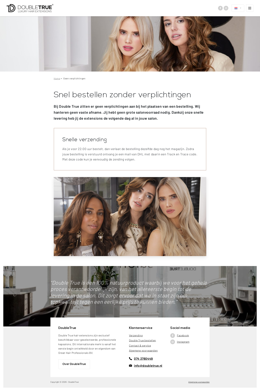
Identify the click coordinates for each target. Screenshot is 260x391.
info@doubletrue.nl (145, 365)
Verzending (136, 335)
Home (57, 78)
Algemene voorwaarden (143, 350)
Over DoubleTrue (74, 364)
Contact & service (140, 345)
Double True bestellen (142, 340)
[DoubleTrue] (30, 8)
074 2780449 (141, 358)
